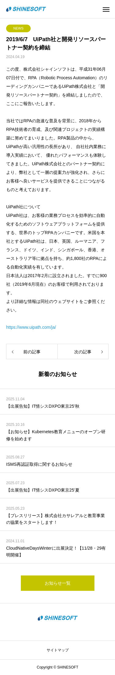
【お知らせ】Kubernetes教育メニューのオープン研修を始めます (55, 435)
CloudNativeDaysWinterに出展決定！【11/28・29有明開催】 (56, 551)
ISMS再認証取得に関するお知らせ (39, 464)
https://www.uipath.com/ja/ (31, 327)
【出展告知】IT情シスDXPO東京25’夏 (42, 490)
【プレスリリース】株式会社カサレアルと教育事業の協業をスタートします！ (55, 519)
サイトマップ (58, 650)
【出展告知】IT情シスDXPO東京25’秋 (42, 406)
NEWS (18, 28)
